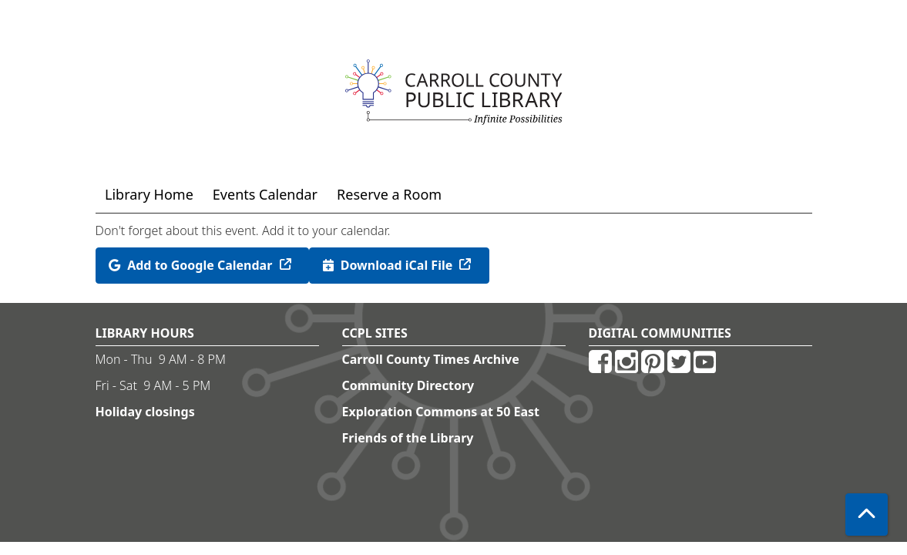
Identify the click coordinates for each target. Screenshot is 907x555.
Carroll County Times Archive (430, 359)
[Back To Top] (866, 514)
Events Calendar (265, 194)
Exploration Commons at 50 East (441, 411)
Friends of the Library (408, 437)
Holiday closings (145, 411)
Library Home (149, 194)
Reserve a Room (389, 194)
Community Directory (408, 385)
